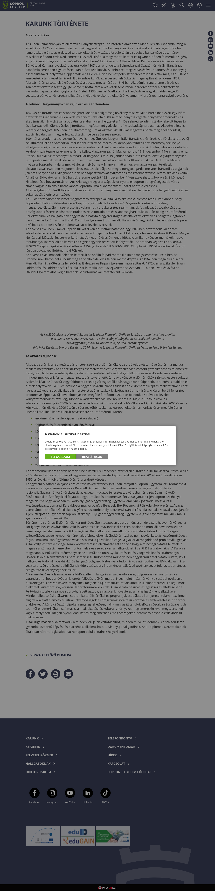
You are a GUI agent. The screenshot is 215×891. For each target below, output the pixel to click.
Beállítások (92, 457)
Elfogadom (60, 457)
